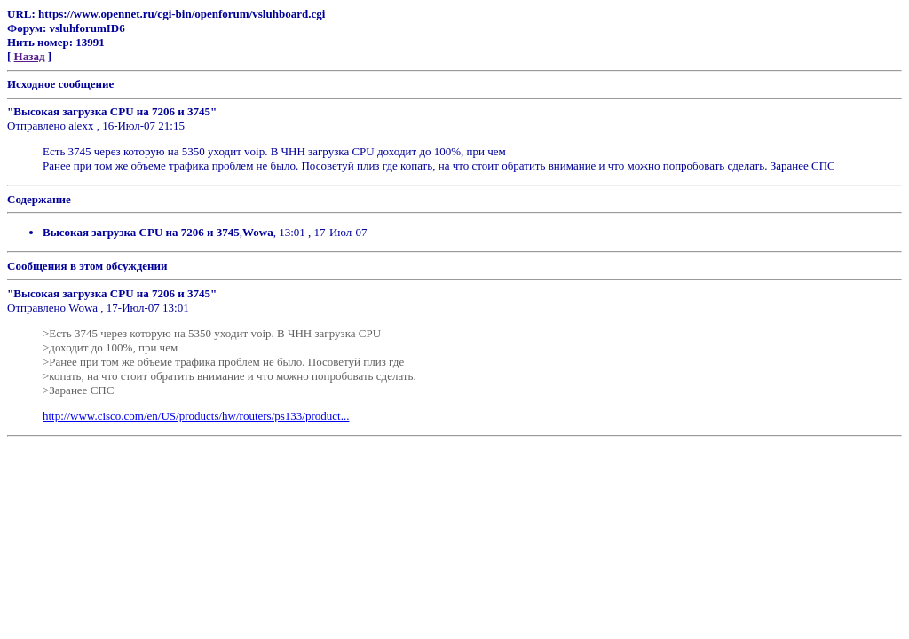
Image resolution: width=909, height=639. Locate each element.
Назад (29, 56)
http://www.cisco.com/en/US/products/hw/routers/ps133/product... (196, 415)
